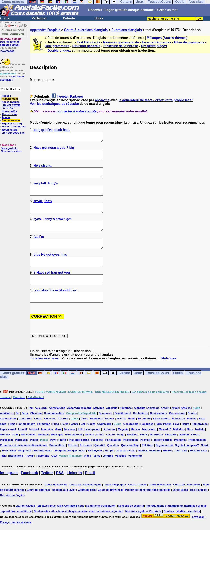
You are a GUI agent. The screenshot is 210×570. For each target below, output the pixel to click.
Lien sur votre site (13, 132)
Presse (6, 117)
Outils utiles (180, 508)
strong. (46, 169)
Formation (43, 442)
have (54, 307)
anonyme (102, 100)
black (58, 130)
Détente (69, 18)
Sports (205, 463)
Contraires (25, 436)
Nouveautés (9, 111)
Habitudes (146, 442)
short (45, 307)
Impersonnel (8, 447)
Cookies (169, 529)
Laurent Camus (25, 524)
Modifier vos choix (188, 529)
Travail (29, 474)
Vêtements (135, 474)
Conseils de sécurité (131, 524)
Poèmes (145, 458)
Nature (110, 452)
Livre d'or (8, 108)
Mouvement (28, 452)
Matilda (199, 447)
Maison (135, 447)
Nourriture (156, 452)
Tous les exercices (44, 376)
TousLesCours (157, 391)
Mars (190, 447)
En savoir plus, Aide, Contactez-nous (60, 524)
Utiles (98, 18)
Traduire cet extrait (13, 126)
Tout (3, 474)
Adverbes (126, 426)
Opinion (184, 452)
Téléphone (42, 474)
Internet (34, 447)
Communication (54, 431)
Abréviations (57, 426)
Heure (185, 442)
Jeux (138, 391)
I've (50, 130)
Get (83, 442)
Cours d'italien (137, 502)
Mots (15, 452)
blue (36, 267)
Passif (34, 458)
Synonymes (95, 468)
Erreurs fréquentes (156, 42)
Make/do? (165, 447)
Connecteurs (177, 431)
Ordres (195, 452)
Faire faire (178, 436)
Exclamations (161, 436)
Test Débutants (88, 42)
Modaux (5, 452)
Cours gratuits (13, 391)
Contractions (8, 436)
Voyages (120, 474)
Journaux (70, 447)
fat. (35, 248)
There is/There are (148, 468)
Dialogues (96, 436)
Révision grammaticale (121, 42)
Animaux (153, 426)
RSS (60, 491)
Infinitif (22, 447)
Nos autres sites (11, 151)
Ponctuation (113, 458)
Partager (76, 96)
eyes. (37, 228)
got (43, 130)
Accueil (6, 95)
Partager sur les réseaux (15, 540)
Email (90, 491)
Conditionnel (122, 431)
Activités (98, 426)
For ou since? (26, 442)
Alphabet (139, 426)
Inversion (47, 447)
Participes (6, 458)
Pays (53, 458)
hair (54, 287)
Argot (175, 426)
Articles (186, 426)
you (62, 149)
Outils (178, 391)
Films (11, 442)
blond (63, 307)
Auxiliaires (7, 431)
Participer (39, 18)
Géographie (130, 442)
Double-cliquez (59, 50)
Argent (165, 426)
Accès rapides (10, 101)
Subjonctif (24, 468)
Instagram (9, 491)
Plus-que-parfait (79, 458)
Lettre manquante (89, 447)
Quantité (99, 463)
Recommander (11, 120)
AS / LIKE (41, 426)
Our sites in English (12, 513)
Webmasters (9, 129)
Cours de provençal (110, 508)
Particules (21, 458)
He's (36, 169)
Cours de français (56, 502)
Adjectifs (112, 426)
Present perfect (162, 458)
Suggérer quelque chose (70, 468)
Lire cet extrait (11, 105)
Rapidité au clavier (64, 508)
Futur (55, 442)
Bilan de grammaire (189, 42)
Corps (38, 436)
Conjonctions (158, 431)
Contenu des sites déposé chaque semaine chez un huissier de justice (78, 529)
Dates (84, 436)
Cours (5, 18)
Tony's (53, 189)
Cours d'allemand (160, 502)
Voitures (108, 474)
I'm (41, 248)
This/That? (180, 468)
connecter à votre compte (77, 111)
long (36, 130)
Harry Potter (163, 442)
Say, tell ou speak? (187, 463)
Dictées (110, 436)
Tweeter (63, 96)
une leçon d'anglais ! (12, 78)
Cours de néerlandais (186, 502)
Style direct (8, 468)
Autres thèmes (175, 38)
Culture (124, 391)
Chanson (36, 431)
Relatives (147, 463)
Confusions (140, 431)
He (43, 267)
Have (37, 149)
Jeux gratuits (9, 148)
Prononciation (197, 458)
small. (38, 208)
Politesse (97, 458)
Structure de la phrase (120, 46)
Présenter (86, 463)
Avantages (7, 50)
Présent (73, 463)
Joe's (48, 208)
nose (52, 149)
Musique (43, 452)
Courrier (63, 436)
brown (60, 228)
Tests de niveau (125, 468)
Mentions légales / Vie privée (143, 529)
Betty (24, 431)
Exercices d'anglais (126, 30)
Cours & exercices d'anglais (86, 30)
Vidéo (87, 474)
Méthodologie (74, 452)
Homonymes (200, 442)
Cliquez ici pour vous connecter (12, 31)
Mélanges (154, 38)
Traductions (15, 474)
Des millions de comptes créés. (11, 41)
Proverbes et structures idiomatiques (23, 463)
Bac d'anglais (198, 508)
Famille (191, 436)
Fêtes (65, 442)
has (64, 267)
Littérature (108, 447)
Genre (75, 442)
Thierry (167, 468)
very (36, 189)
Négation (171, 452)
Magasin (123, 447)
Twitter (47, 491)
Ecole (131, 436)
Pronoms (180, 458)
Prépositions (57, 463)
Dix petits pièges (154, 46)
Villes (96, 474)
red (47, 287)
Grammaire (104, 442)
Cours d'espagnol (115, 502)
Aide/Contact (9, 98)
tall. (44, 189)
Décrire (121, 436)
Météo (100, 452)
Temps (109, 468)
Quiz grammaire (57, 46)
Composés (105, 431)
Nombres (132, 452)
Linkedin (74, 491)
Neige (120, 452)
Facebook (29, 491)
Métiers (89, 452)
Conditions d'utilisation (100, 524)
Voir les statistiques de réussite (54, 104)
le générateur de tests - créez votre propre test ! (156, 100)
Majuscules (149, 447)
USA (54, 474)
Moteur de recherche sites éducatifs (147, 508)
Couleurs (50, 436)
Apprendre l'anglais (45, 30)
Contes (192, 431)
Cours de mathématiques (85, 502)
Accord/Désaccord (79, 426)
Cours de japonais (38, 508)
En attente (144, 436)
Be (17, 431)
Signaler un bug (12, 123)
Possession (130, 458)
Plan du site (9, 114)
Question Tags (130, 463)
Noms (144, 452)
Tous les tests (198, 468)
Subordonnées (42, 468)
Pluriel (62, 458)
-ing (30, 426)
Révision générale (86, 46)
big (71, 149)
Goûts (91, 442)
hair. (66, 130)
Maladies (179, 447)
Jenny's (49, 228)
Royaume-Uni (164, 463)
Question (113, 463)
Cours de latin (87, 508)
